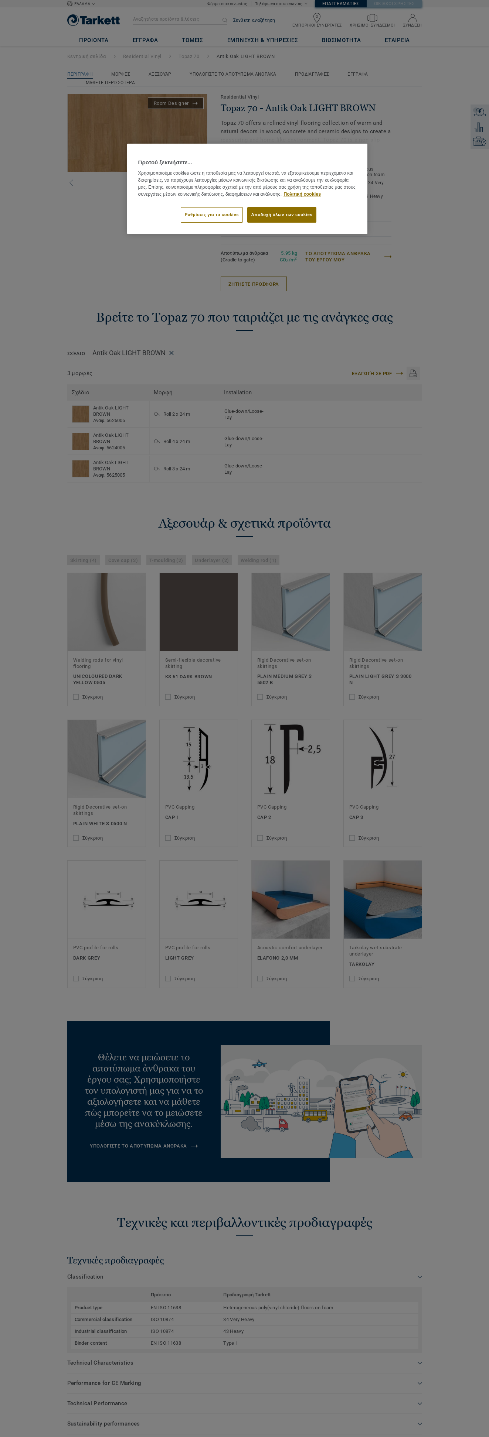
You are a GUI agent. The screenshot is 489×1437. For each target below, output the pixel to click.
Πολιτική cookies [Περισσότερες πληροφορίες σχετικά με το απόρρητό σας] (302, 194)
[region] (247, 189)
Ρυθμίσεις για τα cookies (212, 214)
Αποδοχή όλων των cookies (282, 214)
